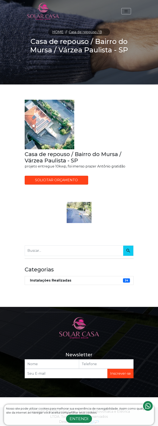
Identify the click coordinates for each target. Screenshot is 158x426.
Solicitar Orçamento (56, 180)
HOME (57, 32)
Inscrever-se (120, 374)
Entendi (79, 418)
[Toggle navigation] (126, 11)
